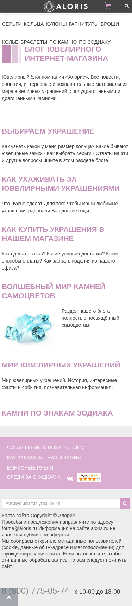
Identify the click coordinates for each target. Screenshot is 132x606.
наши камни (64, 457)
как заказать (24, 457)
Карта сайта (15, 515)
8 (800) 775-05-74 (35, 590)
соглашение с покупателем (45, 447)
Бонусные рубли (30, 468)
